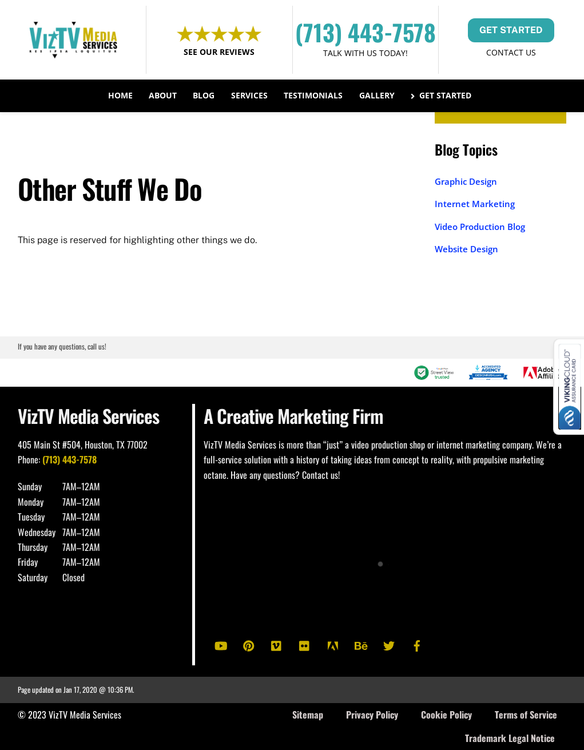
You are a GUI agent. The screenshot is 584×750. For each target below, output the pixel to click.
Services (249, 95)
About (163, 95)
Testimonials (313, 95)
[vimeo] (276, 644)
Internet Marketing (475, 203)
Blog (203, 95)
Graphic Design (466, 181)
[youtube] (220, 644)
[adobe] (332, 644)
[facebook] (417, 644)
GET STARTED (511, 30)
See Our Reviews (219, 51)
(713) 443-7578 (365, 32)
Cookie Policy (446, 714)
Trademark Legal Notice (510, 738)
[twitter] (389, 644)
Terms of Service (526, 714)
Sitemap (307, 714)
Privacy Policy (372, 714)
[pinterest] (248, 644)
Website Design (466, 249)
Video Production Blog (480, 226)
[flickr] (304, 644)
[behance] (360, 644)
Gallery (377, 95)
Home (120, 95)
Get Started (441, 95)
